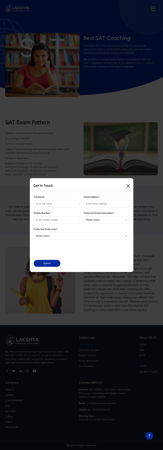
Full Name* (39, 196)
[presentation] (60, 249)
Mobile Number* (42, 212)
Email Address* (92, 196)
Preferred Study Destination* (99, 212)
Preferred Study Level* (45, 229)
